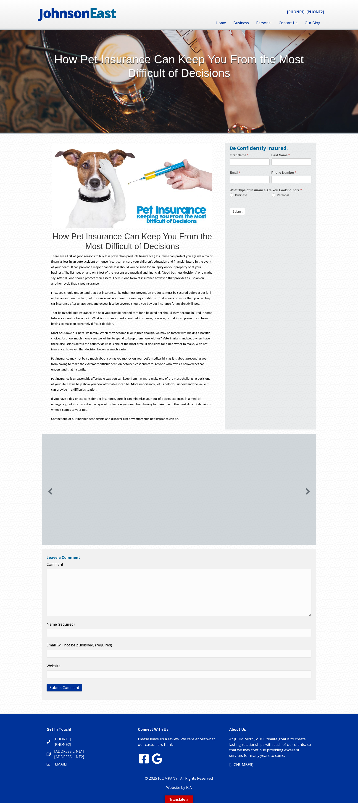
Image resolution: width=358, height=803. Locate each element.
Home (221, 22)
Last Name (280, 155)
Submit (237, 211)
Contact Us (288, 22)
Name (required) (61, 624)
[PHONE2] (315, 11)
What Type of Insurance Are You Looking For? (266, 190)
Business (241, 22)
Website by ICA (179, 787)
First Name (239, 155)
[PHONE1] (296, 11)
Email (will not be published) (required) (79, 645)
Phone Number (283, 172)
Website (54, 665)
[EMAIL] (60, 764)
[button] (50, 491)
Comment (55, 564)
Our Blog (312, 22)
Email (235, 172)
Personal (263, 22)
